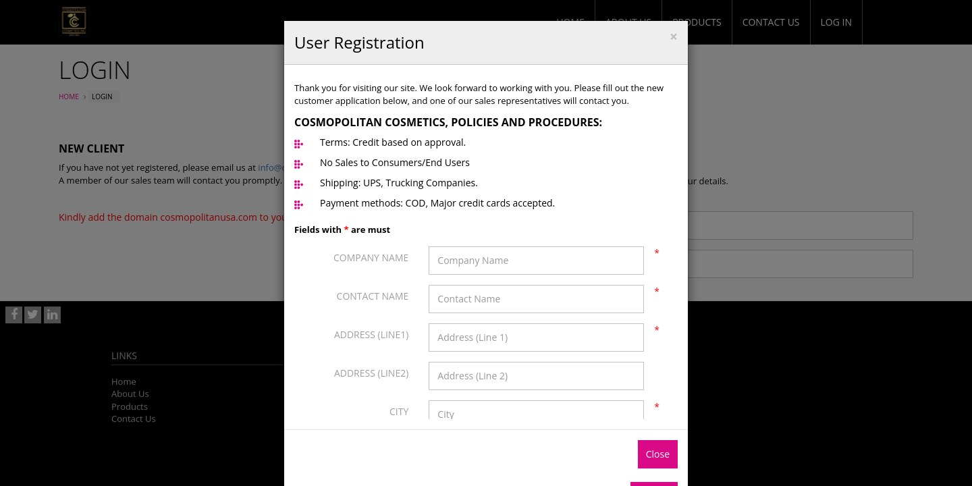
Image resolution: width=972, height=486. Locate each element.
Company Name (370, 257)
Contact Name (373, 296)
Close (658, 454)
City (398, 411)
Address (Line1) (371, 334)
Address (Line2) (371, 373)
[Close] (674, 37)
